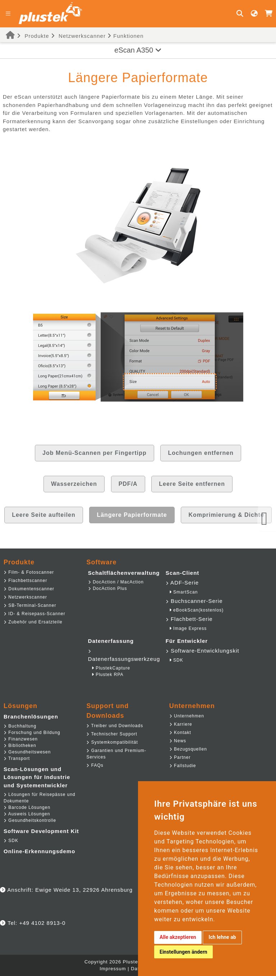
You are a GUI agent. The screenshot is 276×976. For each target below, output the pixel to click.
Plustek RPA (108, 674)
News (177, 740)
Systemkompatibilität (112, 742)
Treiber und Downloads (114, 725)
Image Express (188, 628)
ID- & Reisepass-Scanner (34, 613)
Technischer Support (111, 734)
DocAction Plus (107, 588)
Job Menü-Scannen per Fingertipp (94, 453)
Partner (180, 757)
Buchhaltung (20, 726)
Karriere (180, 724)
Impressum (113, 968)
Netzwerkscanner (82, 36)
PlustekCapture (111, 668)
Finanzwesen (21, 739)
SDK (176, 660)
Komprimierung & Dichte (226, 515)
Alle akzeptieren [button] (178, 937)
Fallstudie (182, 765)
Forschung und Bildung (32, 732)
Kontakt (180, 732)
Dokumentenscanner (29, 588)
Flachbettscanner (25, 580)
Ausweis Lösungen (27, 813)
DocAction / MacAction (116, 582)
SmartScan (183, 592)
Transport (17, 758)
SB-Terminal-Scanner (30, 605)
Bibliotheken (20, 745)
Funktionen (125, 36)
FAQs (94, 765)
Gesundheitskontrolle (30, 820)
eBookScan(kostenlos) (196, 610)
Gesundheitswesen (27, 752)
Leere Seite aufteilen (43, 515)
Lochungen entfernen (201, 453)
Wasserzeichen (74, 484)
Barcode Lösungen (27, 807)
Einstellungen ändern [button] (183, 952)
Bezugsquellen (188, 749)
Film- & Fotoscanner (29, 572)
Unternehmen (186, 715)
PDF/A (128, 484)
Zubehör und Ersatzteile (33, 621)
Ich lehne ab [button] (222, 937)
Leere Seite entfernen (192, 484)
